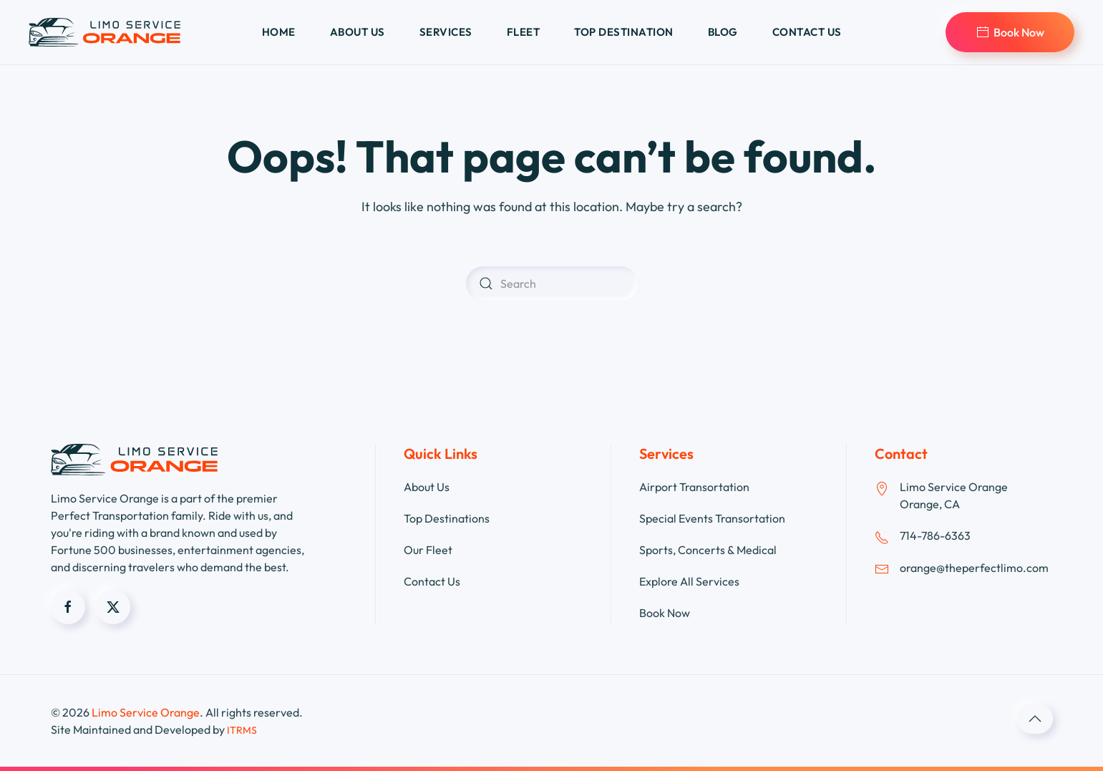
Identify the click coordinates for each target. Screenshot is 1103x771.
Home (279, 32)
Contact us (807, 32)
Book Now (1010, 32)
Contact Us (432, 581)
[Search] (552, 283)
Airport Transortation (694, 487)
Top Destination (624, 32)
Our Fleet (428, 550)
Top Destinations (447, 518)
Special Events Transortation (712, 518)
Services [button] (445, 32)
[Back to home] (104, 32)
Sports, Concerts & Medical (708, 550)
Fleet (523, 32)
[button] (1035, 719)
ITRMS (242, 730)
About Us (427, 487)
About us (357, 32)
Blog (723, 32)
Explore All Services (689, 581)
